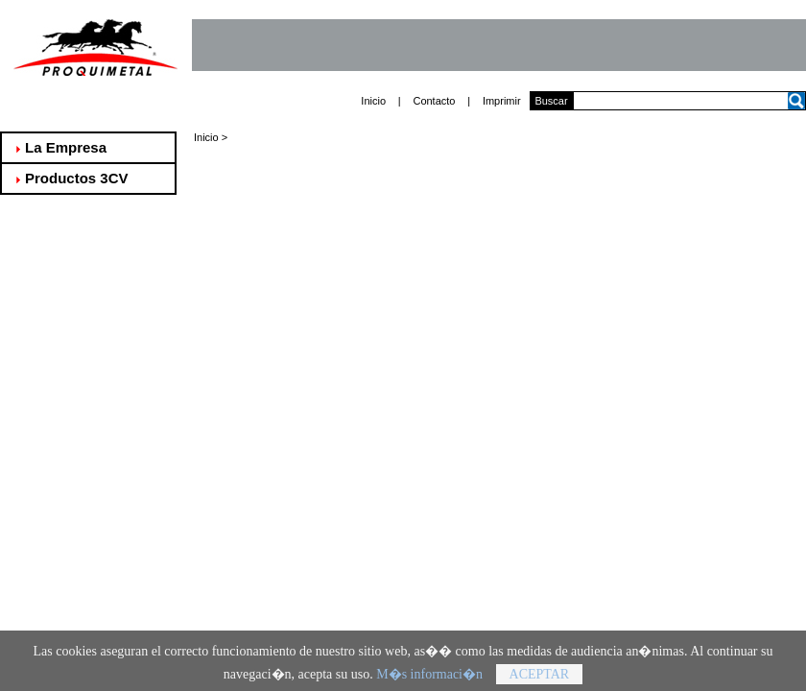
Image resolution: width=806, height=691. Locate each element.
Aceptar (540, 678)
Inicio (373, 101)
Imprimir (502, 101)
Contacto (434, 101)
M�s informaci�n (429, 678)
